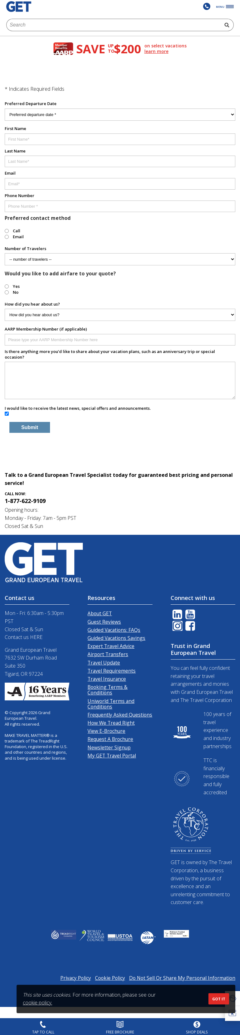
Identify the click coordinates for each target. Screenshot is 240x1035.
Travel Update (104, 662)
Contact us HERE (23, 637)
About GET (100, 613)
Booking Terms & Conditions (108, 690)
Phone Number (19, 195)
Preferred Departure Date (31, 103)
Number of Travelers (25, 248)
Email (10, 173)
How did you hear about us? (32, 304)
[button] (232, 1013)
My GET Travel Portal (112, 755)
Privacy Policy (75, 978)
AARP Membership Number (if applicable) (46, 329)
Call (16, 231)
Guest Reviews (104, 621)
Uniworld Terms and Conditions (111, 704)
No (15, 292)
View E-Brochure (106, 731)
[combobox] (113, 25)
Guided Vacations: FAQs (114, 629)
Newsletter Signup (109, 747)
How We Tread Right (111, 722)
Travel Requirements (112, 670)
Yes (16, 286)
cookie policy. (37, 1002)
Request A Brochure (110, 739)
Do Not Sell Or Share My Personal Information (182, 978)
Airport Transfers (108, 654)
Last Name (15, 151)
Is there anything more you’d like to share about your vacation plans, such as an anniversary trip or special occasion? (110, 354)
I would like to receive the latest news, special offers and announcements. (78, 408)
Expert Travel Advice (111, 646)
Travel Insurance (107, 678)
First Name (15, 128)
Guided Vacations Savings (116, 638)
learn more (156, 51)
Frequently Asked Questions (120, 714)
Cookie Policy (110, 978)
